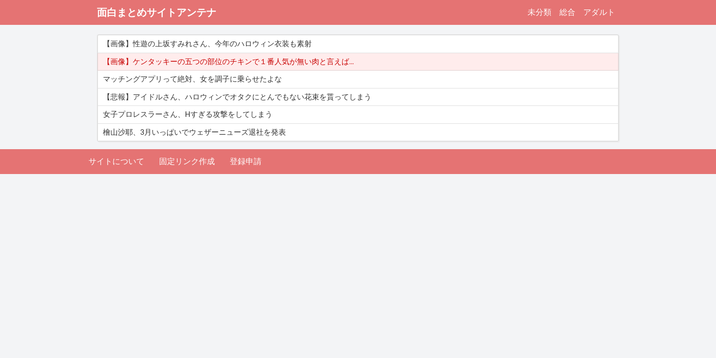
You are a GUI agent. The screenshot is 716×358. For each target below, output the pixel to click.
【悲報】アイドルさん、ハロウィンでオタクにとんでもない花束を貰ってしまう (237, 96)
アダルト (599, 12)
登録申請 (246, 161)
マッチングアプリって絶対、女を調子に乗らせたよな (192, 79)
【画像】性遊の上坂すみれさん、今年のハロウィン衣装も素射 (207, 43)
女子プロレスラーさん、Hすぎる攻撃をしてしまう (187, 114)
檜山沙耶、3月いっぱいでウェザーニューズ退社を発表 (194, 132)
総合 (567, 12)
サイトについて (116, 161)
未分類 (539, 12)
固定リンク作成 (187, 161)
